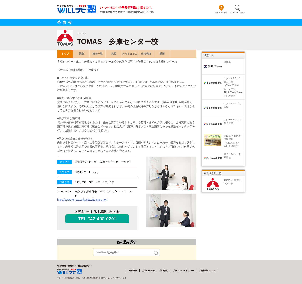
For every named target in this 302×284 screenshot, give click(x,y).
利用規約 (163, 270)
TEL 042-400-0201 (97, 218)
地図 (113, 53)
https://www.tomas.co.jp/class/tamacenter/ (82, 199)
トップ (65, 53)
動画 (162, 53)
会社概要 (133, 270)
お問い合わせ (148, 270)
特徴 (81, 53)
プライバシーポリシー (183, 270)
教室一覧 (97, 53)
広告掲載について (207, 270)
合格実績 (146, 53)
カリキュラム (129, 53)
